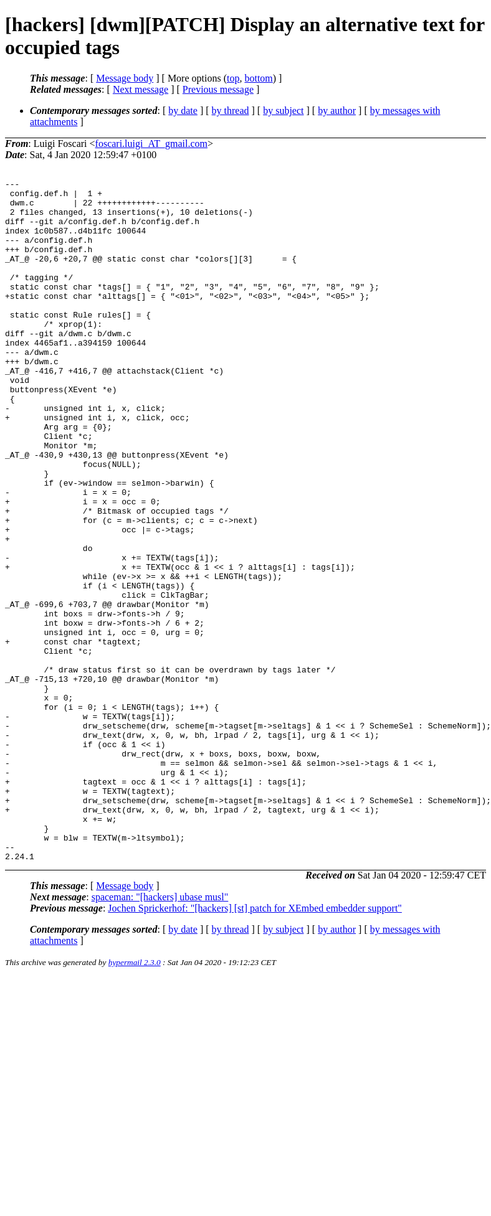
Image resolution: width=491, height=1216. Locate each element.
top (233, 78)
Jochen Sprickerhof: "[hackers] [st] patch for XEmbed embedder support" (255, 1044)
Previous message (218, 89)
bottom (258, 78)
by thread (230, 110)
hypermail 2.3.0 (134, 1098)
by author (337, 110)
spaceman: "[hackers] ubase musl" (160, 1033)
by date (183, 110)
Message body (124, 78)
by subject (283, 110)
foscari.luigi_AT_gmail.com (151, 143)
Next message (140, 89)
